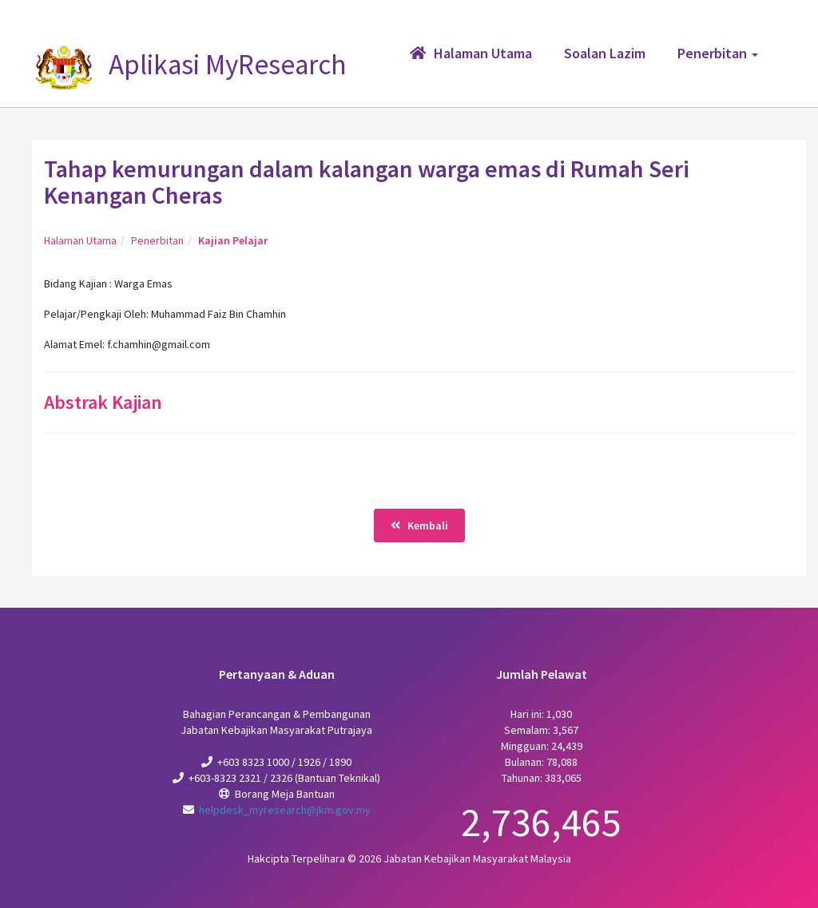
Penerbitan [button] (717, 53)
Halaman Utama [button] (471, 53)
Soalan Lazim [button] (604, 53)
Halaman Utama (80, 240)
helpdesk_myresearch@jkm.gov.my (285, 810)
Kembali (419, 525)
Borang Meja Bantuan (285, 794)
